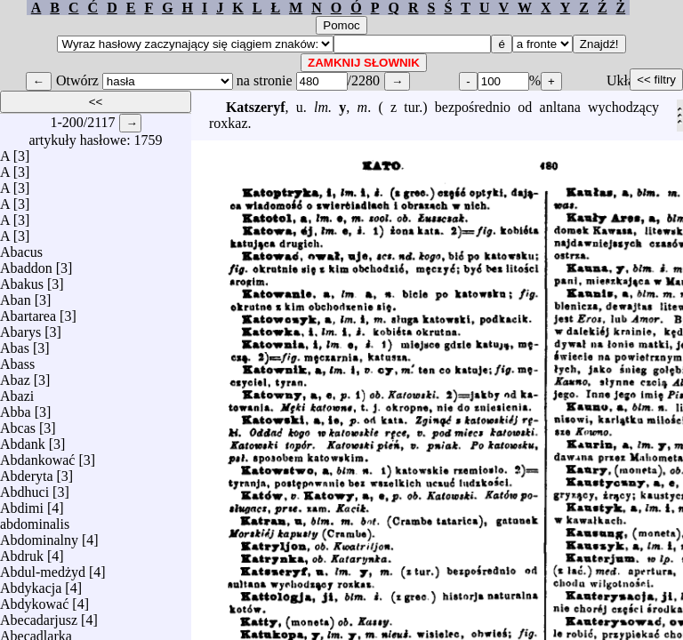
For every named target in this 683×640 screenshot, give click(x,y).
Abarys (20, 327)
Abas (14, 343)
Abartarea (28, 311)
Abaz (15, 375)
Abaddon (26, 263)
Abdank (22, 439)
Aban (15, 295)
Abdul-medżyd (42, 567)
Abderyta (26, 471)
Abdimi (22, 503)
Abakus (22, 279)
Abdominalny (39, 535)
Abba (15, 407)
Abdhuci (24, 487)
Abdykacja (30, 583)
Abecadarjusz (38, 615)
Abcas (18, 423)
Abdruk (22, 551)
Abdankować (37, 455)
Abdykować (34, 599)
